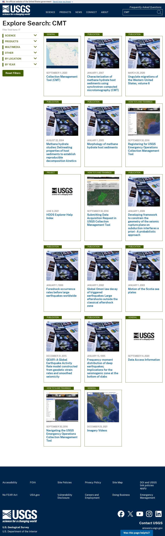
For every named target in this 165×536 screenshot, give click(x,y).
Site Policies (65, 482)
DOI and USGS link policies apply (148, 485)
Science (50, 12)
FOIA (33, 482)
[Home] (16, 14)
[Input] (143, 12)
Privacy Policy (93, 482)
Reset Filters (13, 73)
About (104, 12)
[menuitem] (50, 10)
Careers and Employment (92, 496)
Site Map (117, 482)
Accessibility (9, 482)
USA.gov (35, 495)
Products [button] (11, 41)
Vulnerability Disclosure (65, 496)
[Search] (159, 12)
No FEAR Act (9, 495)
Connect (91, 12)
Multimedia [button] (12, 47)
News (78, 12)
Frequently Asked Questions (145, 7)
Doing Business (121, 495)
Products (65, 12)
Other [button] (9, 52)
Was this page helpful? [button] (136, 532)
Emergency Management (147, 496)
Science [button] (10, 35)
